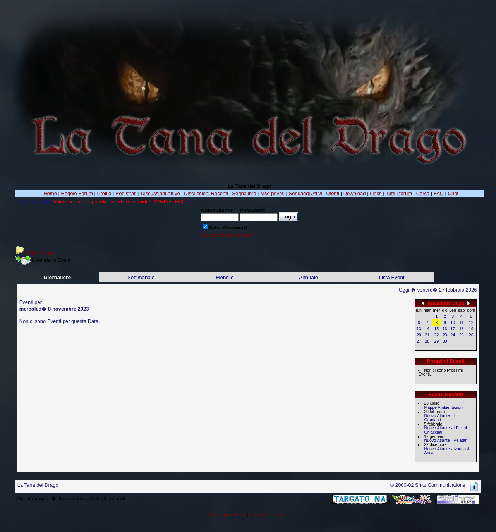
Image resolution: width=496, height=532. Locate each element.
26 (471, 335)
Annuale (308, 277)
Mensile (224, 277)
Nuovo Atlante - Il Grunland (439, 417)
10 (452, 322)
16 (445, 328)
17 (452, 328)
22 (436, 335)
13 (419, 328)
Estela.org (257, 515)
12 (471, 322)
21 (427, 335)
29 (436, 341)
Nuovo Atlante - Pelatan (445, 440)
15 (436, 328)
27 (419, 341)
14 (427, 328)
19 (471, 328)
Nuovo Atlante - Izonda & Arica (447, 450)
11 (461, 322)
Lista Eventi (392, 277)
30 (445, 341)
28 (427, 341)
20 (419, 335)
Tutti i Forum (40, 253)
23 (445, 335)
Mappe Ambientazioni (443, 407)
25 (461, 335)
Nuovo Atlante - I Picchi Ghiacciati (445, 430)
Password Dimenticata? (227, 235)
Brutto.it (239, 515)
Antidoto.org (218, 515)
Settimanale (140, 277)
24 (452, 335)
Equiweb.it (278, 515)
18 (461, 328)
